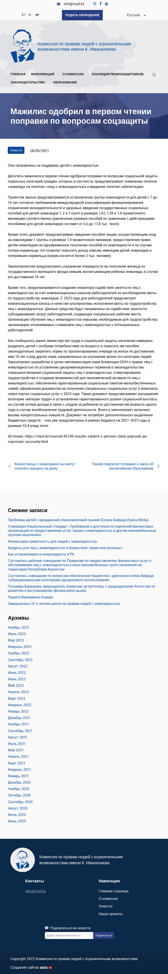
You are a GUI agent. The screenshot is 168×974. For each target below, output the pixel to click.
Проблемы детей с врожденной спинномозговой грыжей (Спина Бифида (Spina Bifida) (78, 519)
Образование (66, 82)
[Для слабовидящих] (37, 14)
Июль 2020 (17, 814)
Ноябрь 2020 (18, 788)
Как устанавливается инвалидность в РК (41, 554)
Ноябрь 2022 (18, 653)
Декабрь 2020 (19, 782)
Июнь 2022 (17, 679)
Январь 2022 (18, 711)
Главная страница (113, 891)
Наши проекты (111, 913)
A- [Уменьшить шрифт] (30, 14)
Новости (16, 150)
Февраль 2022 (19, 704)
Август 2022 (17, 666)
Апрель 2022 (18, 691)
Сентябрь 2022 (20, 659)
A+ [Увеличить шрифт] (23, 14)
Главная (18, 74)
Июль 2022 (17, 672)
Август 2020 (17, 808)
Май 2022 (16, 685)
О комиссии (74, 74)
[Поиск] (154, 75)
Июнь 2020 (17, 821)
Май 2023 (16, 640)
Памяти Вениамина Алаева (30, 597)
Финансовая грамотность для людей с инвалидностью (52, 541)
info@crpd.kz (70, 4)
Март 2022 (16, 698)
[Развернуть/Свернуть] (46, 83)
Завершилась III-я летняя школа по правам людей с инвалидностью (64, 603)
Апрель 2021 (18, 756)
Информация (44, 74)
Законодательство (28, 82)
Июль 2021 (17, 743)
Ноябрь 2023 (18, 627)
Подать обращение (82, 15)
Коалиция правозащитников (118, 74)
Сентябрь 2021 (20, 730)
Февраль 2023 (19, 646)
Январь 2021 (18, 775)
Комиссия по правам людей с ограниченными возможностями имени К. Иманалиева (84, 46)
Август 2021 (17, 737)
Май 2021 (16, 750)
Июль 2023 (17, 633)
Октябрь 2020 (19, 795)
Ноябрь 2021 (18, 724)
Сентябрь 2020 (20, 801)
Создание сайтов (24, 967)
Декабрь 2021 (19, 717)
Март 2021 (16, 763)
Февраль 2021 (19, 769)
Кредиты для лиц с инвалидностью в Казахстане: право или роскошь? (65, 547)
